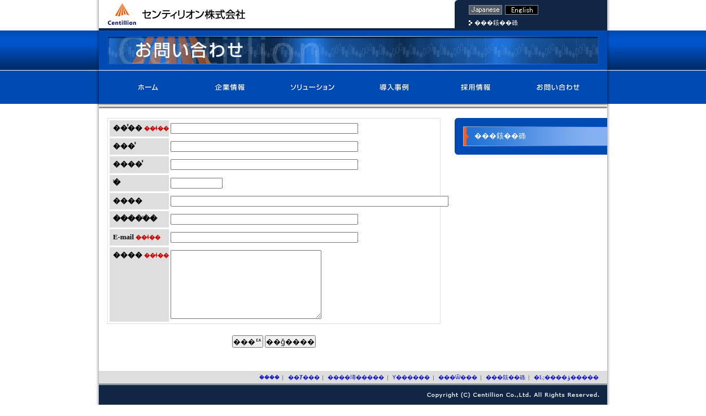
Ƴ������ (394, 87)
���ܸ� (485, 10)
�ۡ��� (148, 87)
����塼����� (312, 87)
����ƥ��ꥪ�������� (176, 14)
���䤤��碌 (496, 22)
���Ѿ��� (476, 87)
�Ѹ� (521, 10)
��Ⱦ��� (230, 87)
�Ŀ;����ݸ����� (566, 389)
